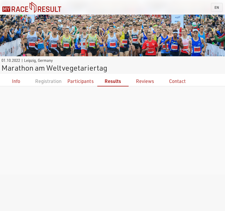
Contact (177, 81)
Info (16, 81)
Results (113, 81)
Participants (80, 81)
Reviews (145, 81)
